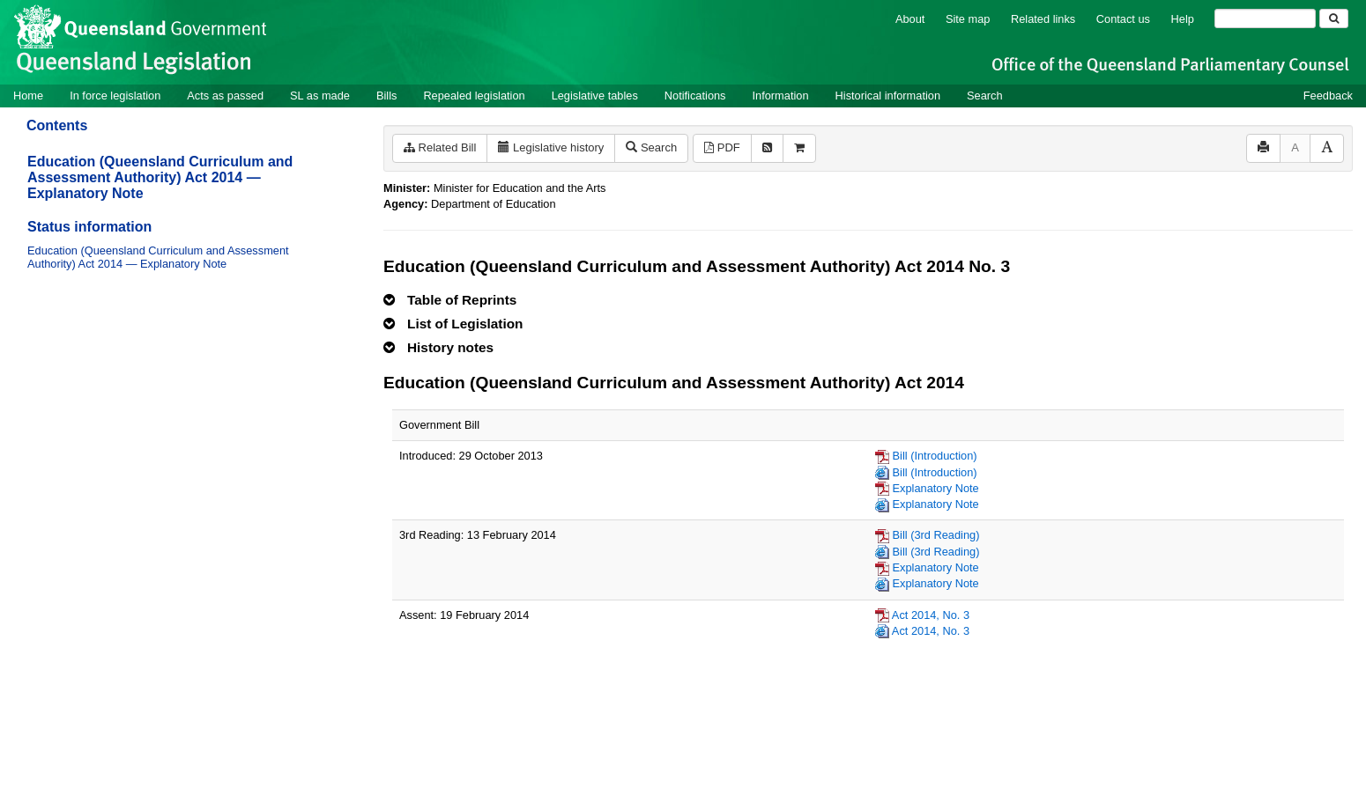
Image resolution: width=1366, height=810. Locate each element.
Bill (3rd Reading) (936, 534)
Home (28, 95)
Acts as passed (225, 95)
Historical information (887, 95)
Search (985, 95)
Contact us (1123, 19)
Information (781, 95)
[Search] (1265, 18)
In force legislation (115, 95)
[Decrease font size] (1295, 148)
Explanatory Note (936, 488)
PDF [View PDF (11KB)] (722, 147)
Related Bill (440, 147)
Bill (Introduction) (935, 455)
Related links (1043, 19)
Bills (386, 95)
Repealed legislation (473, 95)
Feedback (1328, 95)
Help (1182, 19)
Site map (968, 19)
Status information (89, 226)
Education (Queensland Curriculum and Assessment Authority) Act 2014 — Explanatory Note (160, 177)
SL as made (320, 95)
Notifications (695, 95)
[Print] (1263, 148)
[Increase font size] (1327, 148)
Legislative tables (595, 95)
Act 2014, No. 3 (930, 615)
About (909, 19)
